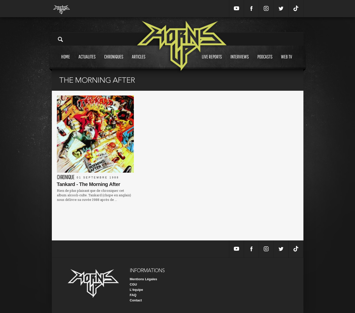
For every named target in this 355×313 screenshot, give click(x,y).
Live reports (212, 61)
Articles (139, 61)
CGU (133, 284)
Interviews (239, 61)
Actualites (87, 61)
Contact (136, 300)
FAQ (133, 295)
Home (65, 61)
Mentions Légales (143, 279)
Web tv (286, 61)
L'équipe (136, 290)
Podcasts (265, 61)
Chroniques (114, 61)
